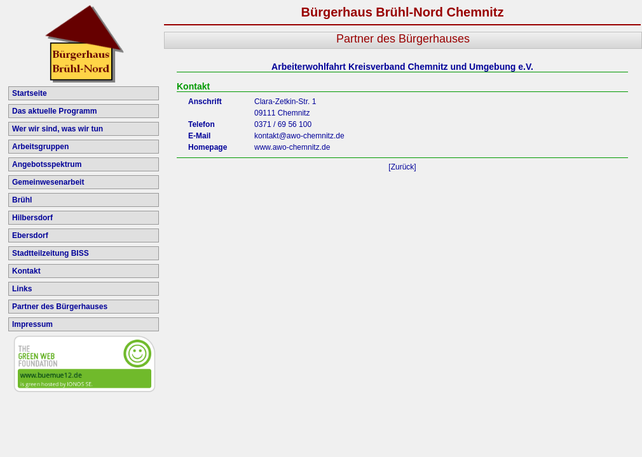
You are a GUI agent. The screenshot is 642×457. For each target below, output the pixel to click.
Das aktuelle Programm (54, 111)
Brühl (22, 199)
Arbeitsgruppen (40, 146)
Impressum (32, 324)
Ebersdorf (30, 235)
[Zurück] (402, 166)
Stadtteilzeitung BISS (50, 253)
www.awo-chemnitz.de (292, 147)
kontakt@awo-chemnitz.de (299, 135)
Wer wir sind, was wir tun (57, 128)
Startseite (29, 93)
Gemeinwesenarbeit (48, 182)
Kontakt (26, 271)
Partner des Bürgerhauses (59, 306)
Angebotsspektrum (46, 164)
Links (22, 288)
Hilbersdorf (32, 217)
